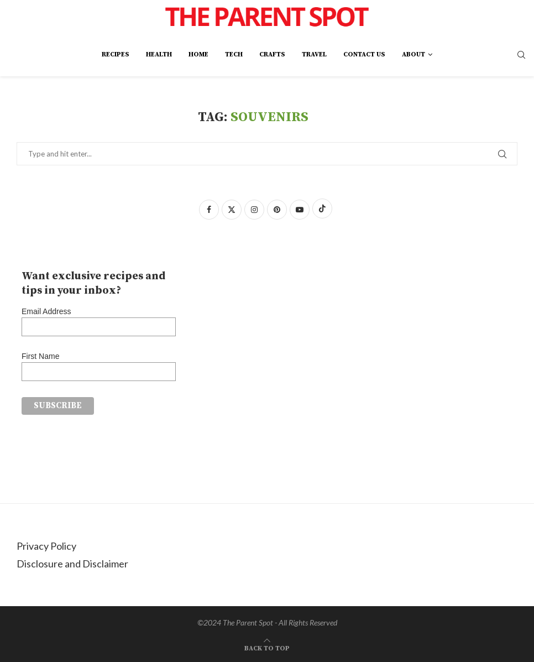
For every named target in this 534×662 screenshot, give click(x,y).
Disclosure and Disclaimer (72, 563)
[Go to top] (267, 646)
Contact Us (364, 54)
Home (198, 54)
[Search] (521, 55)
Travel (314, 54)
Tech (234, 54)
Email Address (46, 311)
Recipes (115, 54)
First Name (40, 356)
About (413, 54)
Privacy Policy (46, 546)
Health (159, 54)
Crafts (272, 54)
